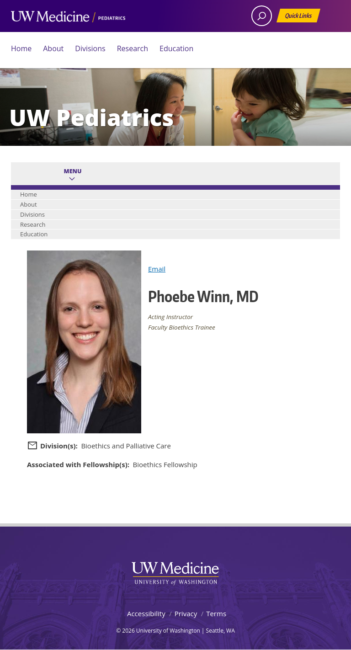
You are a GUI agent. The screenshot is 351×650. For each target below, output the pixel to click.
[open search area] (261, 15)
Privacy (186, 613)
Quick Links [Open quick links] (299, 17)
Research (132, 48)
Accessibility (146, 613)
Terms (216, 613)
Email (156, 268)
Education (176, 48)
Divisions (90, 48)
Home (21, 48)
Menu (73, 171)
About (53, 48)
